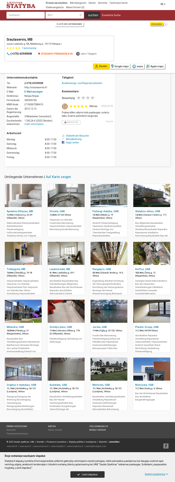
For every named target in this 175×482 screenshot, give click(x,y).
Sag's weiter (70, 142)
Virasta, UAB (57, 211)
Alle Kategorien (78, 3)
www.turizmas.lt (41, 446)
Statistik (103, 442)
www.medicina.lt (75, 446)
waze (137, 66)
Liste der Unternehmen (69, 24)
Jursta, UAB (99, 327)
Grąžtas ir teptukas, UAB (21, 384)
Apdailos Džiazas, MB (20, 211)
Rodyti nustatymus (156, 474)
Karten (92, 3)
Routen (58, 430)
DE (163, 4)
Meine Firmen (75, 7)
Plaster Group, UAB (147, 327)
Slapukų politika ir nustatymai (82, 442)
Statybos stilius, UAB (147, 211)
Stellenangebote (55, 7)
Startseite (11, 430)
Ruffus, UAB (142, 269)
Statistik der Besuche (75, 135)
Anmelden (114, 442)
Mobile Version (97, 430)
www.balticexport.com (95, 446)
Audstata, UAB (58, 384)
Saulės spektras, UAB (24, 442)
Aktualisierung (72, 139)
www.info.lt (12, 446)
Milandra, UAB (15, 327)
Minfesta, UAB (101, 384)
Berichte (102, 3)
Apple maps (155, 66)
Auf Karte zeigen (58, 177)
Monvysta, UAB (144, 384)
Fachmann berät (118, 3)
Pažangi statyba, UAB (105, 211)
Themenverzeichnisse (17, 434)
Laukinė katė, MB (60, 269)
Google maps (120, 66)
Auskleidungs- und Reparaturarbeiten (82, 83)
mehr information (34, 124)
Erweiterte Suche (111, 15)
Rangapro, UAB (101, 269)
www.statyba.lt (58, 446)
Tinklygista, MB (16, 269)
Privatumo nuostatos (56, 442)
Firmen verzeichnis (57, 3)
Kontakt (40, 442)
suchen (93, 15)
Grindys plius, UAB (61, 327)
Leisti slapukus (87, 474)
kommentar (29, 48)
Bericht (109, 121)
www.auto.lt (25, 446)
